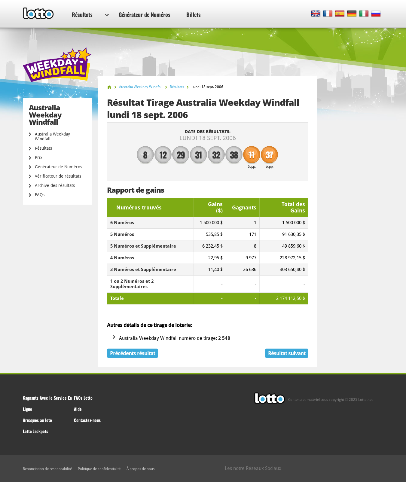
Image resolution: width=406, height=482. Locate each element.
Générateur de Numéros (144, 14)
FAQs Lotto (83, 398)
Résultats (90, 14)
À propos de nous (140, 469)
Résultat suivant (286, 353)
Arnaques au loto (37, 420)
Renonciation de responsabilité (47, 469)
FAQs (39, 194)
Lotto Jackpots (35, 431)
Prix (38, 157)
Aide (78, 409)
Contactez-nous (87, 420)
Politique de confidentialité (99, 469)
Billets (193, 14)
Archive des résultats (55, 185)
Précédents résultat (132, 353)
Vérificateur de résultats (58, 176)
